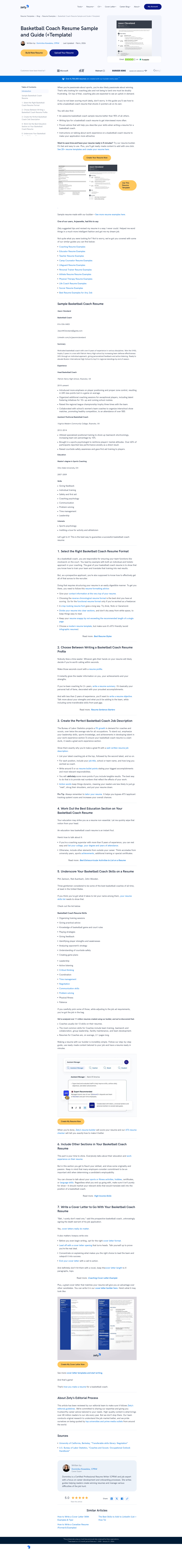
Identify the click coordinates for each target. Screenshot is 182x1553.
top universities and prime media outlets (104, 1421)
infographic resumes (68, 629)
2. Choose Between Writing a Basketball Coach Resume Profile (34, 111)
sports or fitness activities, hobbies (106, 1179)
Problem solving (66, 993)
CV (99, 7)
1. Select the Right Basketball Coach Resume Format (33, 104)
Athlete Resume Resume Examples (75, 274)
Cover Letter (110, 7)
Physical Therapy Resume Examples (75, 279)
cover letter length (113, 1268)
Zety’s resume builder (86, 1130)
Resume (89, 7)
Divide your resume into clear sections (77, 610)
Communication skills (69, 988)
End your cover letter (69, 1261)
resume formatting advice (97, 588)
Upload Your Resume (64, 53)
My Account (153, 7)
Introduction (26, 91)
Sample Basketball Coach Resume (32, 97)
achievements (87, 853)
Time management (67, 979)
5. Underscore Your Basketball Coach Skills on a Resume (33, 135)
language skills (67, 1182)
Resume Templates (27, 16)
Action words (65, 784)
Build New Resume (34, 53)
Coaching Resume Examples (72, 247)
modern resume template (80, 626)
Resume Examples (49, 16)
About (136, 7)
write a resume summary (104, 686)
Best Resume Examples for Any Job (75, 293)
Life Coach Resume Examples (72, 283)
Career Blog (124, 7)
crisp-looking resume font (73, 606)
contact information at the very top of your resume (92, 593)
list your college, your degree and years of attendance (93, 845)
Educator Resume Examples (72, 251)
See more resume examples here (110, 214)
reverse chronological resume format (89, 598)
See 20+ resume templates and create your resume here (83, 149)
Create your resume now (97, 158)
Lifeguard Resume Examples (72, 265)
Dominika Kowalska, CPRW (48, 43)
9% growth (100, 728)
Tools (79, 7)
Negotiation (64, 984)
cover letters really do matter (75, 1229)
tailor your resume (93, 794)
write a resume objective (121, 696)
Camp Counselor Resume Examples (75, 260)
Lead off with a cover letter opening (75, 1245)
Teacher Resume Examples (71, 256)
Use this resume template (126, 185)
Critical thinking (66, 970)
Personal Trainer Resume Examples (75, 270)
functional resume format (89, 601)
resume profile (95, 669)
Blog (38, 16)
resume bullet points (88, 768)
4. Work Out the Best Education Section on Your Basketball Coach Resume (34, 126)
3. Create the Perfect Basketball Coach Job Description (34, 118)
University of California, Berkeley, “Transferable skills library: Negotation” (93, 1443)
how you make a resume (75, 1387)
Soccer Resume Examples (71, 288)
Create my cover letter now (73, 1364)
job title (92, 761)
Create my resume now (71, 1121)
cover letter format (112, 1241)
